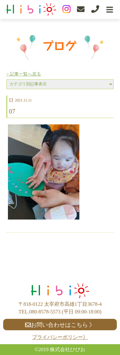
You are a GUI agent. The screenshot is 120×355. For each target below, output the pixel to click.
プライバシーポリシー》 (60, 337)
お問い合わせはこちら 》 (60, 325)
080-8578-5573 (45, 311)
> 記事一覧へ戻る (23, 74)
